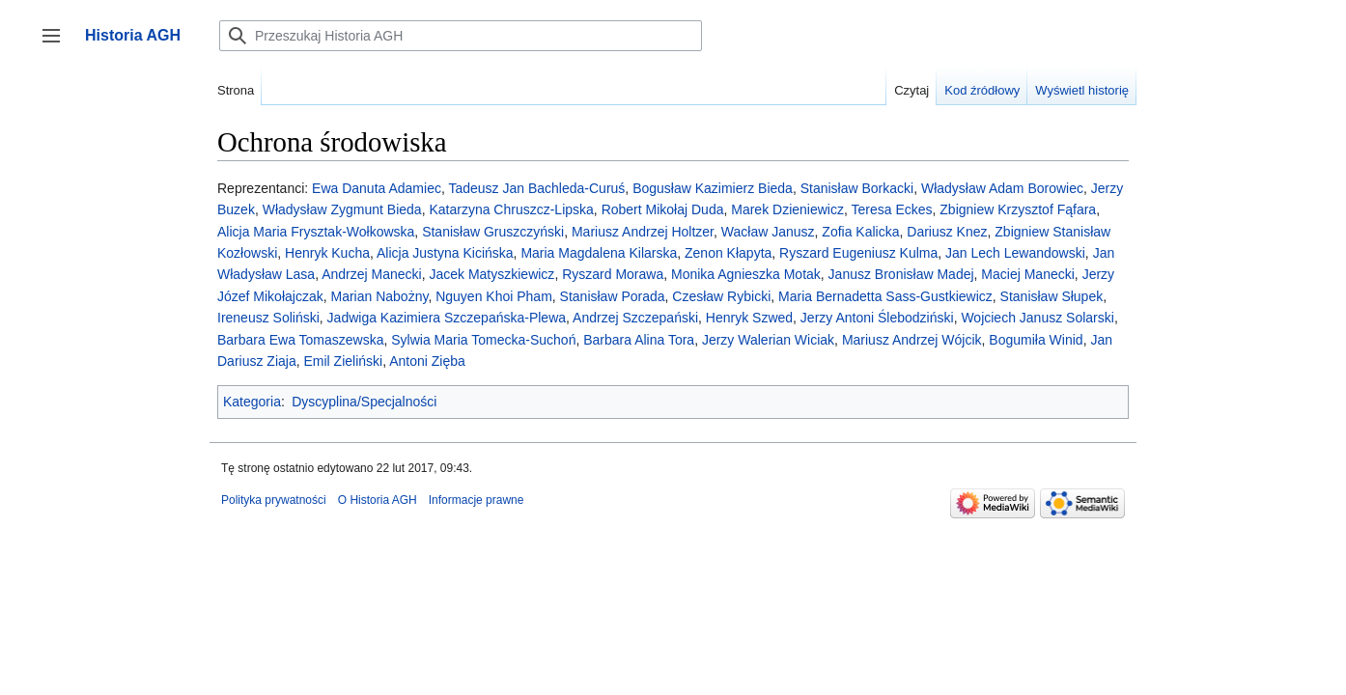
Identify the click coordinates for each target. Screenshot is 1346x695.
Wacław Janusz (768, 231)
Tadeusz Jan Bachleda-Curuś (536, 188)
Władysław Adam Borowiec (1002, 188)
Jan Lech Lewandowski (1015, 253)
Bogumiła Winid (1035, 340)
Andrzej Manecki (372, 274)
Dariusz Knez (947, 231)
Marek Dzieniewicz (787, 209)
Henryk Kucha (327, 253)
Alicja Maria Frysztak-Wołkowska (315, 231)
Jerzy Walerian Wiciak (768, 340)
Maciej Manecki (1027, 274)
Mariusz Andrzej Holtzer (643, 231)
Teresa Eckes (891, 209)
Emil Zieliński (342, 361)
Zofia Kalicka (860, 231)
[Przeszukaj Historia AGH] (460, 35)
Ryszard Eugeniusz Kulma (858, 253)
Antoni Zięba (427, 361)
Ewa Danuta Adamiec (376, 188)
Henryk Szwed (749, 317)
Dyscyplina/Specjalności (364, 401)
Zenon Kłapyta (728, 253)
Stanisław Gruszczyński (493, 231)
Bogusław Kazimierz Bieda (712, 188)
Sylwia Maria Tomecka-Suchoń (483, 340)
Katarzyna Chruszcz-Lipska (511, 209)
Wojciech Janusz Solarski (1037, 317)
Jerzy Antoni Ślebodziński (877, 317)
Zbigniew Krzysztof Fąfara (1017, 209)
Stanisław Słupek (1052, 296)
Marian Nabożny (379, 296)
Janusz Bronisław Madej (901, 274)
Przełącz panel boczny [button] (57, 45)
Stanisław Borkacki (857, 188)
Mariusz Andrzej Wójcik (912, 340)
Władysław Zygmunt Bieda (342, 209)
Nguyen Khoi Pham (493, 296)
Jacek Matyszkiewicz (491, 274)
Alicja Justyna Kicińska (445, 253)
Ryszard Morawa (612, 274)
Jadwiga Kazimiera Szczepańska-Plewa (446, 317)
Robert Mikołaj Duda (663, 209)
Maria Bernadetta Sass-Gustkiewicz (885, 296)
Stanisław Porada (612, 296)
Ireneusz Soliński (268, 317)
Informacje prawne (476, 500)
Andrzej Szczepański (635, 317)
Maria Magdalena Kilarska (598, 253)
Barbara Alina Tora (638, 340)
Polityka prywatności (273, 500)
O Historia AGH (377, 500)
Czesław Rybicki (721, 296)
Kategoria (252, 401)
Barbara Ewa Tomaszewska (300, 340)
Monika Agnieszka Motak (746, 274)
